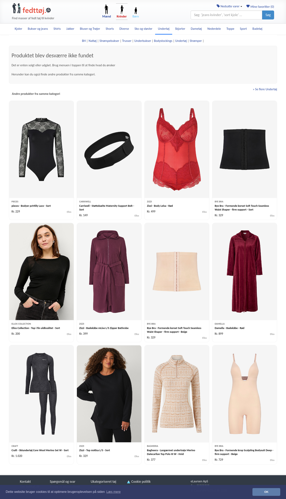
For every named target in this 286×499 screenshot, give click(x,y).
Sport (243, 29)
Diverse (124, 29)
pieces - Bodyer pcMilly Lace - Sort (31, 206)
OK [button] (266, 491)
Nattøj (93, 41)
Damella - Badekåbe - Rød (229, 328)
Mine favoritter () (260, 7)
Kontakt (25, 481)
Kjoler (18, 29)
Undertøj (163, 29)
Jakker (70, 29)
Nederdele (214, 29)
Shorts (110, 29)
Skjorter (180, 29)
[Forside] (31, 9)
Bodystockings (163, 41)
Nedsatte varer (229, 6)
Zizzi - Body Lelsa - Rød (160, 206)
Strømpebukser (109, 41)
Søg (268, 15)
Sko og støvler (143, 29)
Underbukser (142, 41)
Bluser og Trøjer (90, 29)
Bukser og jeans (38, 29)
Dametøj (196, 29)
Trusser (126, 41)
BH (84, 41)
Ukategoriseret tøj (103, 481)
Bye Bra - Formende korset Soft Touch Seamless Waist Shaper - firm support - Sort (242, 207)
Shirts (57, 29)
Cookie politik (139, 481)
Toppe (230, 29)
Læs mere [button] (113, 491)
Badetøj (257, 29)
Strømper (196, 41)
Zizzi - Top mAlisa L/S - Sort (94, 450)
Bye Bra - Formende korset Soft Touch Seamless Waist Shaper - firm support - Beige (174, 330)
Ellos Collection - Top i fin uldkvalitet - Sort (36, 328)
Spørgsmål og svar (62, 481)
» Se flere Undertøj (265, 89)
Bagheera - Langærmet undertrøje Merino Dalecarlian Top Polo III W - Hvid (171, 452)
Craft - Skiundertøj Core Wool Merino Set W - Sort (40, 450)
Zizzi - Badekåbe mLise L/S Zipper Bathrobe (104, 328)
